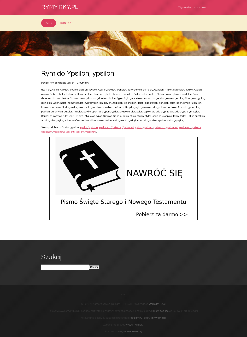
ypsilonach (159, 127)
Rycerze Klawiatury (131, 331)
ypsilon (138, 127)
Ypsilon (83, 127)
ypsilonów (90, 132)
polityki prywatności (155, 318)
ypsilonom (46, 132)
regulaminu (136, 318)
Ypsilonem (104, 127)
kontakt (139, 324)
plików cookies (160, 311)
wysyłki (129, 324)
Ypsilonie (116, 127)
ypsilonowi (59, 132)
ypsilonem (184, 127)
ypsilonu (70, 132)
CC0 (163, 304)
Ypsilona (93, 127)
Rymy (48, 23)
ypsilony (80, 132)
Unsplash (154, 304)
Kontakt (66, 23)
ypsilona (147, 127)
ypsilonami (172, 127)
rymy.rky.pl (59, 7)
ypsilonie (196, 127)
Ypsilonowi (128, 127)
